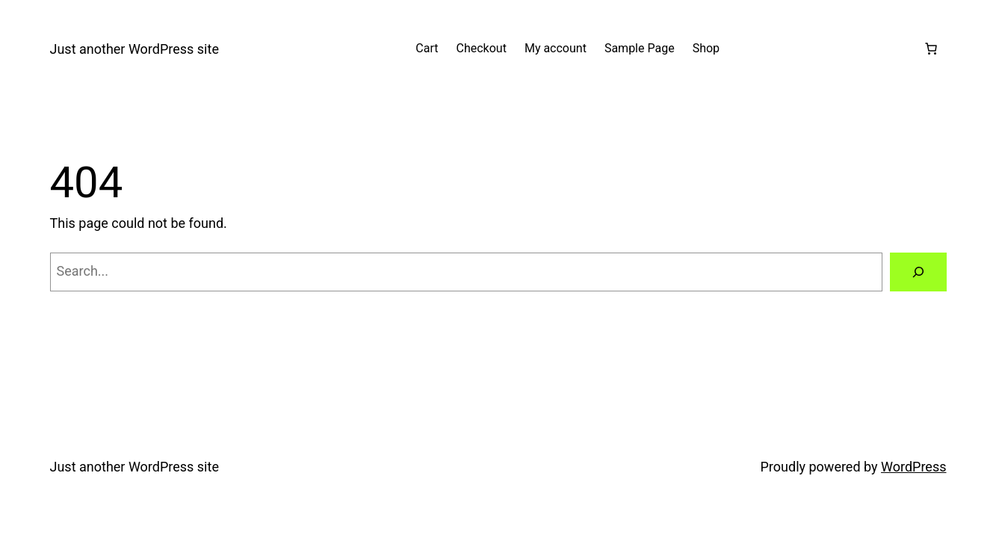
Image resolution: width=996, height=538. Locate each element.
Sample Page (639, 48)
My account (556, 48)
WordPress (913, 466)
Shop (706, 48)
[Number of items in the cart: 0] (931, 49)
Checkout (482, 48)
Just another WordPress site (134, 49)
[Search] (918, 272)
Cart (426, 48)
